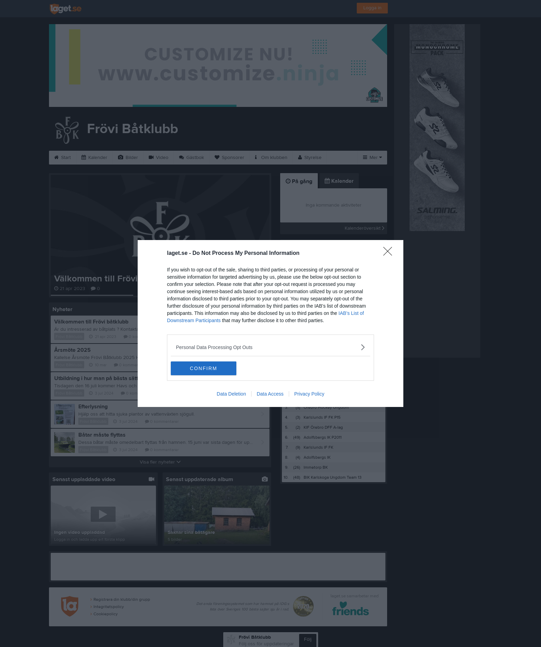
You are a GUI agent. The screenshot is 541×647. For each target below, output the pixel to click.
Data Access (270, 394)
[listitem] (270, 347)
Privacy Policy (309, 394)
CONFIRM (203, 368)
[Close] (389, 253)
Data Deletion (231, 394)
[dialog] (270, 323)
